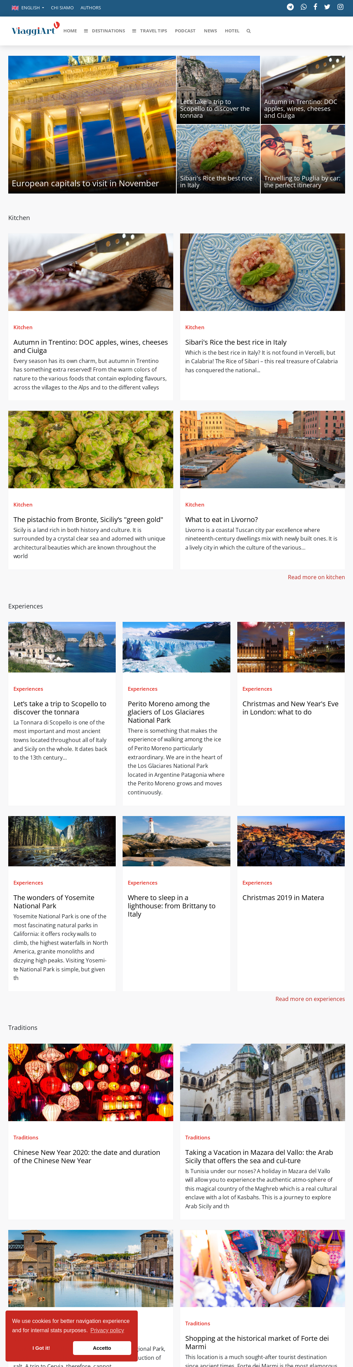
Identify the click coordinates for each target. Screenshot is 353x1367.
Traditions (25, 1137)
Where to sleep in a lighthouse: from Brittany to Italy (172, 906)
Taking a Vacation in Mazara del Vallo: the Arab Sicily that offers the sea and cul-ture (259, 1156)
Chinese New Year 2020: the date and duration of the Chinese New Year (86, 1156)
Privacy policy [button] (107, 1330)
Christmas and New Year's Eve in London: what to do (290, 708)
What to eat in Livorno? (221, 519)
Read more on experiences (310, 999)
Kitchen (23, 327)
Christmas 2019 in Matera (283, 897)
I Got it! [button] (41, 1348)
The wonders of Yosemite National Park (53, 901)
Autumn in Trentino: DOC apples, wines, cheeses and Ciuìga (90, 346)
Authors (91, 7)
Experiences (28, 688)
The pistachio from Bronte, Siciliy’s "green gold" (89, 519)
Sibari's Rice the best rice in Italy (236, 342)
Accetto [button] (102, 1348)
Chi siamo (62, 7)
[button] (28, 8)
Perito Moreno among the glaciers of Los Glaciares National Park (169, 712)
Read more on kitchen (316, 577)
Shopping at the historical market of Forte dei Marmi (257, 1342)
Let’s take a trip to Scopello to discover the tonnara (59, 708)
